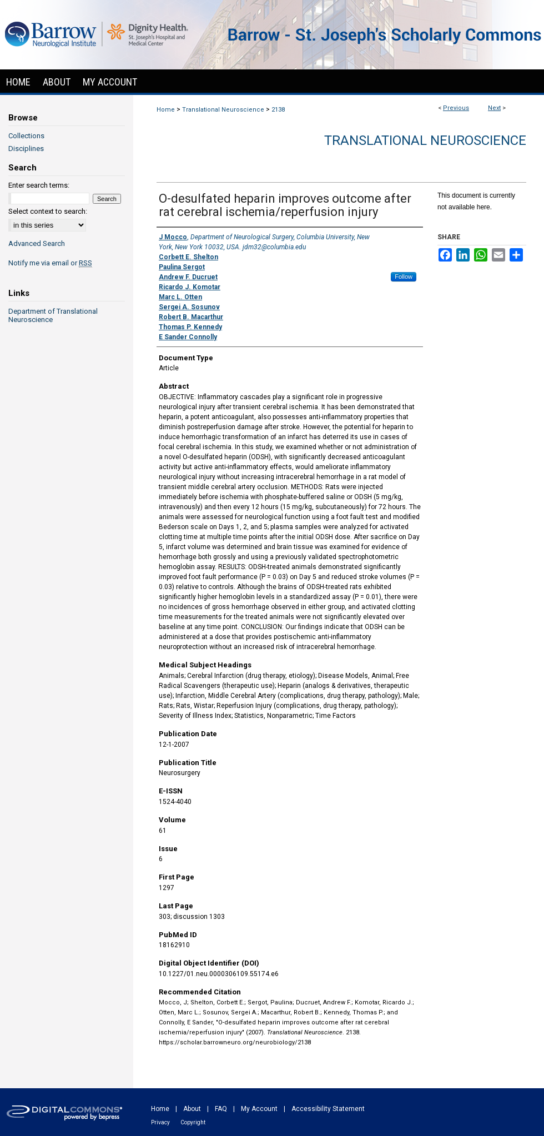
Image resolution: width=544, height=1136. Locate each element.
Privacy (160, 1122)
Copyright (192, 1122)
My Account (259, 1109)
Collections (26, 136)
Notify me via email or (50, 263)
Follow (403, 276)
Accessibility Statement (328, 1109)
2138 (278, 109)
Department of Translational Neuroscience (53, 315)
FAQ (221, 1109)
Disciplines (26, 148)
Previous (456, 108)
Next (494, 108)
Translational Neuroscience (223, 109)
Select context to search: (47, 211)
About (192, 1109)
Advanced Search (36, 243)
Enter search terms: (38, 185)
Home (166, 109)
